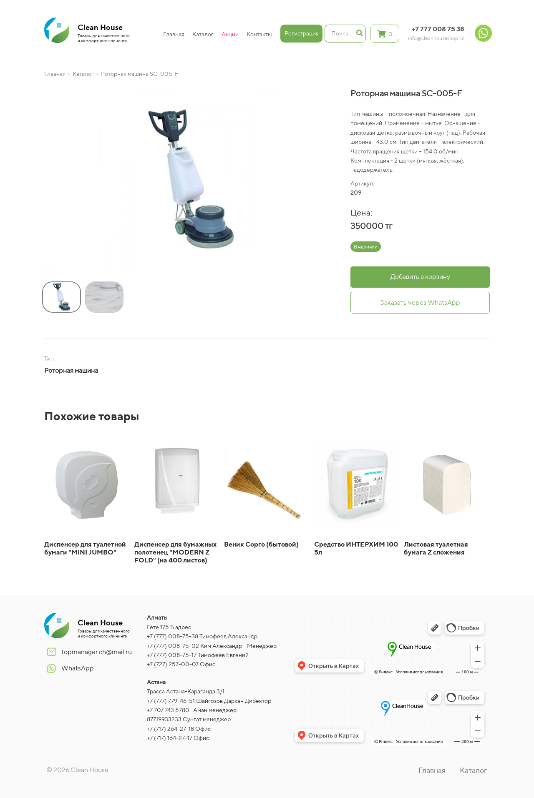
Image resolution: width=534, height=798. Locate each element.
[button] (44, 272)
